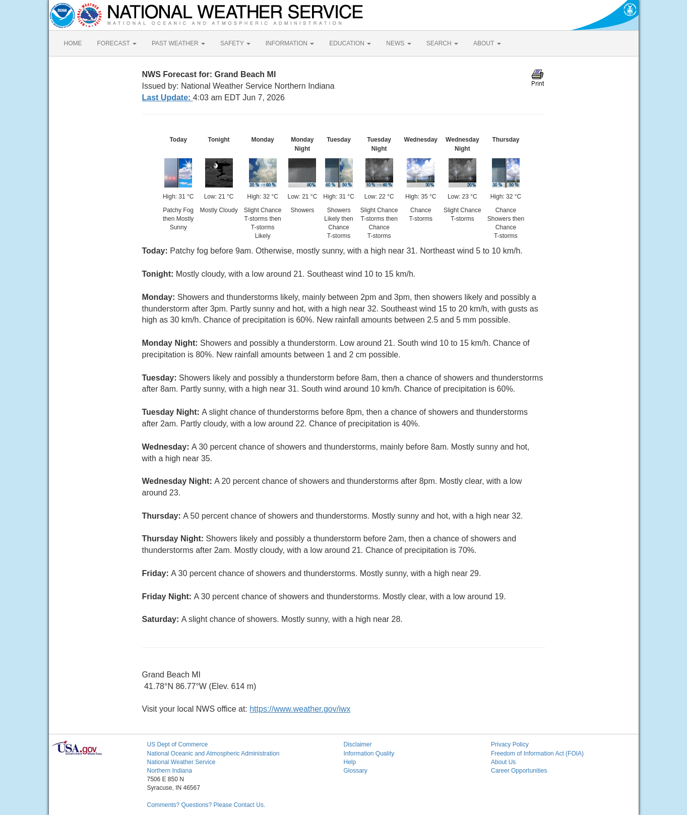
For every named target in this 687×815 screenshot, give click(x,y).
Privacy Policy (510, 744)
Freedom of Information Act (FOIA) (537, 753)
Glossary (355, 770)
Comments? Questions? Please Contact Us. (206, 804)
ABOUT (487, 43)
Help (350, 762)
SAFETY (235, 43)
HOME (73, 43)
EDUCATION (350, 43)
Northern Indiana (169, 770)
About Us (503, 762)
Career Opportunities (519, 770)
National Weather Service (181, 762)
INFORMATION (290, 43)
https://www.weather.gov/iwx (299, 709)
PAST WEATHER (178, 43)
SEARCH (442, 43)
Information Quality (369, 753)
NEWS (398, 43)
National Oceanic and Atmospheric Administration (213, 753)
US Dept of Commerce (177, 744)
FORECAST (117, 43)
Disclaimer (358, 744)
